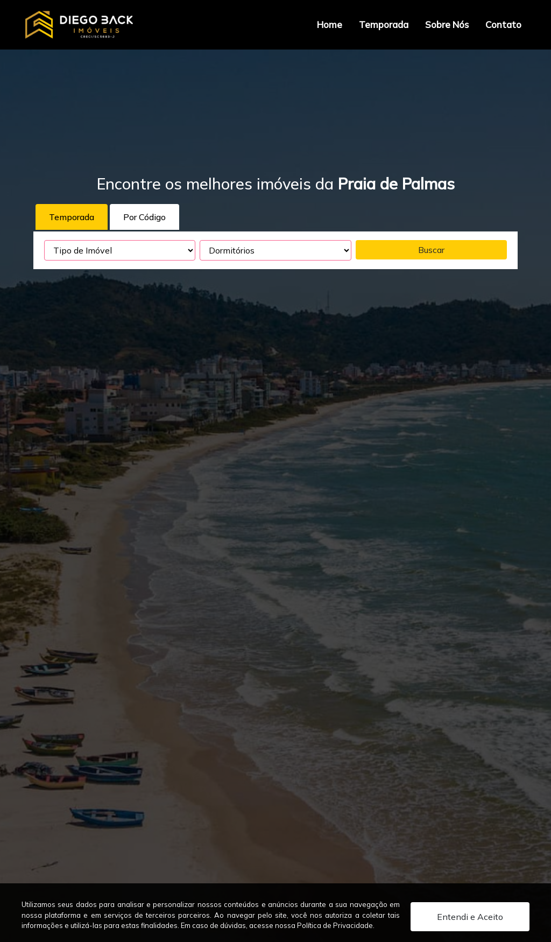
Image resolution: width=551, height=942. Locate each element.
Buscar (431, 249)
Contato (503, 24)
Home (329, 24)
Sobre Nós (447, 24)
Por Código (144, 217)
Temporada (383, 24)
